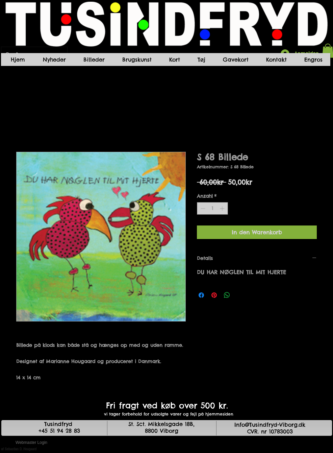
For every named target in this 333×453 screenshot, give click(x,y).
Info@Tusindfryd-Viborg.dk (269, 424)
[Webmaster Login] (31, 442)
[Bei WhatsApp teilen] (227, 295)
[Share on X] (240, 295)
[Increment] (223, 208)
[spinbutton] (212, 208)
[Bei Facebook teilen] (201, 295)
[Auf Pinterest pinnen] (214, 295)
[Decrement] (202, 208)
